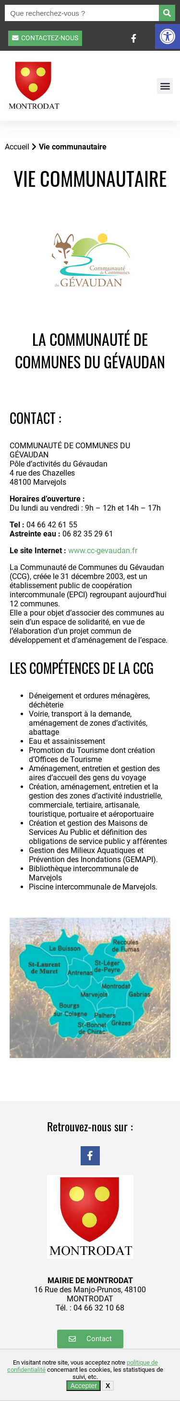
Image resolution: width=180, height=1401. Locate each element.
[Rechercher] (167, 13)
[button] (167, 36)
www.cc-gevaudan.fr (102, 550)
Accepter (84, 1386)
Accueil (17, 146)
